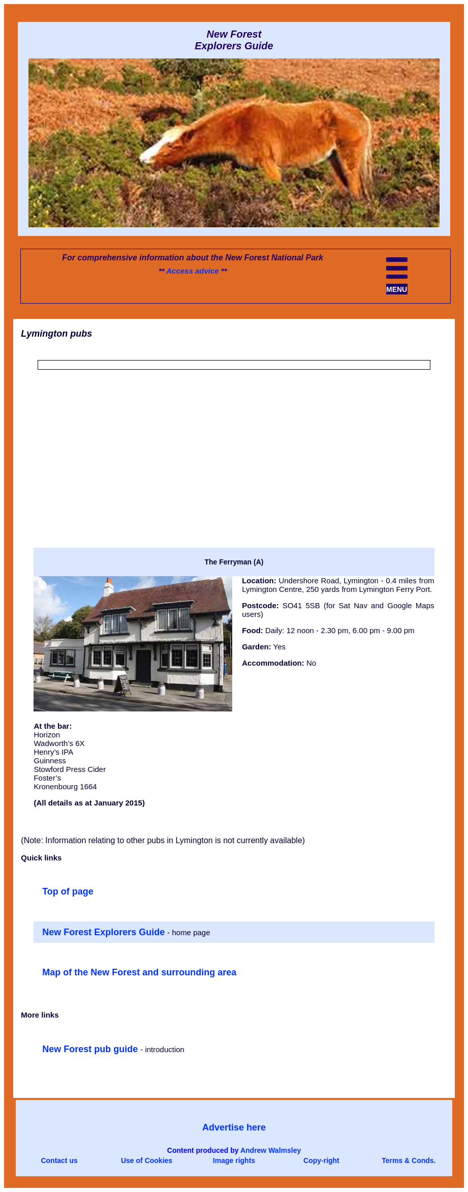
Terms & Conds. (408, 1160)
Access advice (192, 270)
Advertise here (234, 1127)
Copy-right (321, 1160)
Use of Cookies (146, 1160)
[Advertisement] (234, 474)
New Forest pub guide (91, 1049)
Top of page (67, 891)
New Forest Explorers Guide (104, 932)
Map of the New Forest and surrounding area (139, 972)
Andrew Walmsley (270, 1150)
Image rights (234, 1160)
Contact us (59, 1160)
